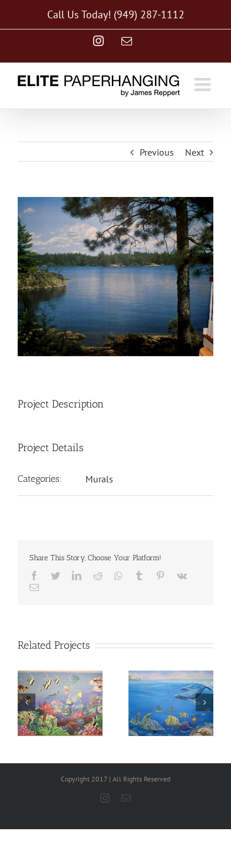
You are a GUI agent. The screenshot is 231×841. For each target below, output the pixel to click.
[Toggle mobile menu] (203, 84)
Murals (99, 479)
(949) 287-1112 (149, 14)
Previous (157, 152)
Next (194, 152)
